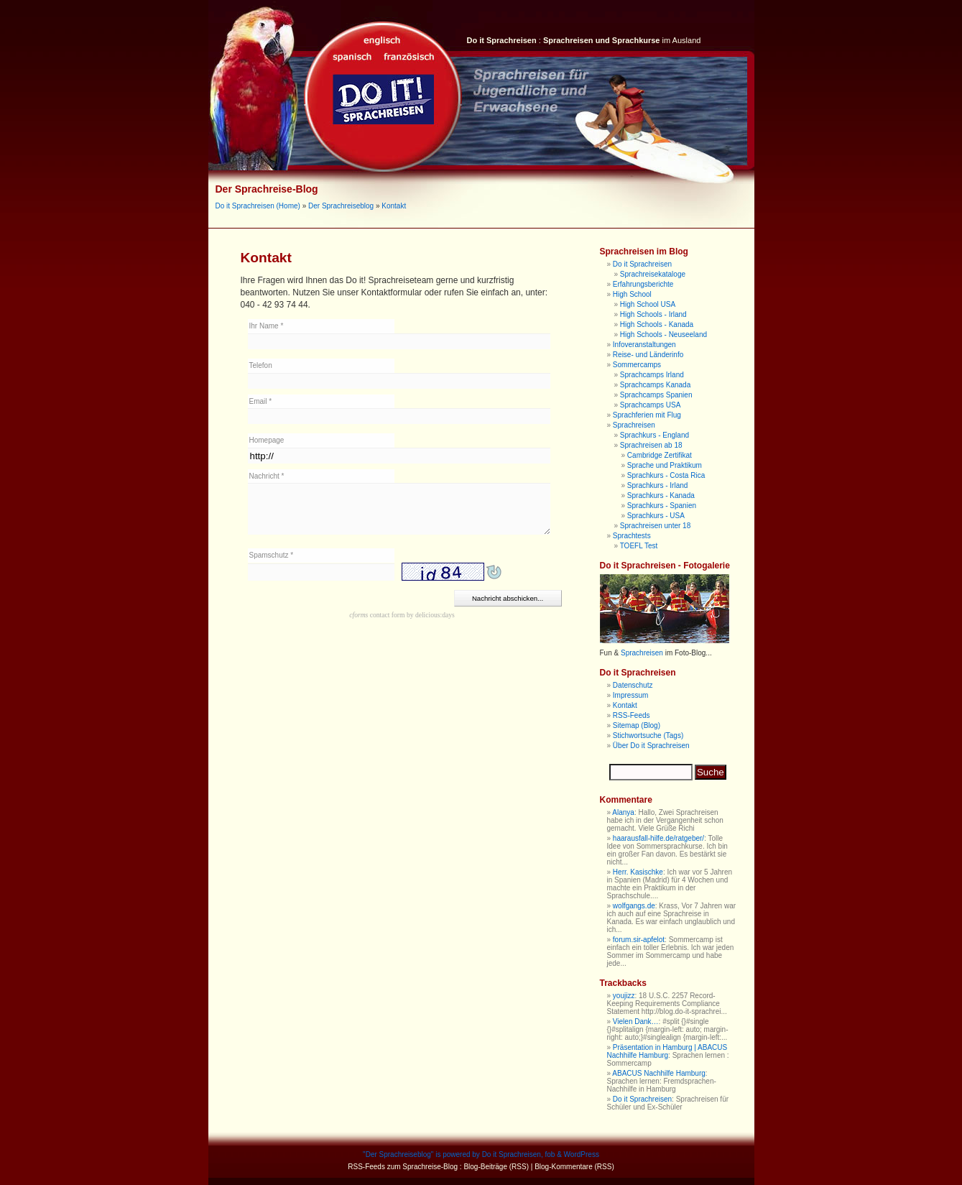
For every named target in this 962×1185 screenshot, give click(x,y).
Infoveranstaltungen (644, 345)
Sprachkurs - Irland (657, 485)
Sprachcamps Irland (652, 375)
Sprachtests (632, 536)
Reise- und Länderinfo (648, 355)
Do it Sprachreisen (642, 264)
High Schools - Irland (653, 314)
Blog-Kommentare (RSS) (574, 1167)
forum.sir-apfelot (639, 940)
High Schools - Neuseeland (663, 334)
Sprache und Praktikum (664, 465)
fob (550, 1154)
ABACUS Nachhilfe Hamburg (659, 1073)
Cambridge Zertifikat (659, 455)
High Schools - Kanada (656, 324)
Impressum (630, 695)
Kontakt (393, 206)
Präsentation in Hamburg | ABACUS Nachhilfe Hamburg (667, 1051)
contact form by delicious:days (402, 615)
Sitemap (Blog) (636, 725)
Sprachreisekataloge (652, 274)
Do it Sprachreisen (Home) (258, 206)
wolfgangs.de (634, 906)
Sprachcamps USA (650, 405)
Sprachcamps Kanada (655, 385)
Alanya (623, 812)
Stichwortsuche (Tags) (648, 735)
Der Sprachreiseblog (341, 206)
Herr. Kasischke (638, 872)
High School (632, 294)
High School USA (647, 304)
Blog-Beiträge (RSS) (496, 1167)
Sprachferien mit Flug (647, 415)
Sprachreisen (634, 425)
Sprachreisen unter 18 (655, 526)
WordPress (581, 1154)
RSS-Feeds (631, 715)
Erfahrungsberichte (643, 284)
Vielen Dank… (636, 1021)
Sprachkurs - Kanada (661, 495)
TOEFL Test (639, 546)
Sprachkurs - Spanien (661, 505)
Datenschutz (633, 685)
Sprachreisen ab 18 (651, 445)
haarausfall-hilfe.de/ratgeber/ (658, 838)
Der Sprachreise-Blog (267, 189)
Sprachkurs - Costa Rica (666, 475)
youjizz (624, 996)
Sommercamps (637, 365)
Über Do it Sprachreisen (651, 746)
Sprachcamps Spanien (656, 395)
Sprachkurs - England (654, 435)
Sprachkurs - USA (656, 516)
